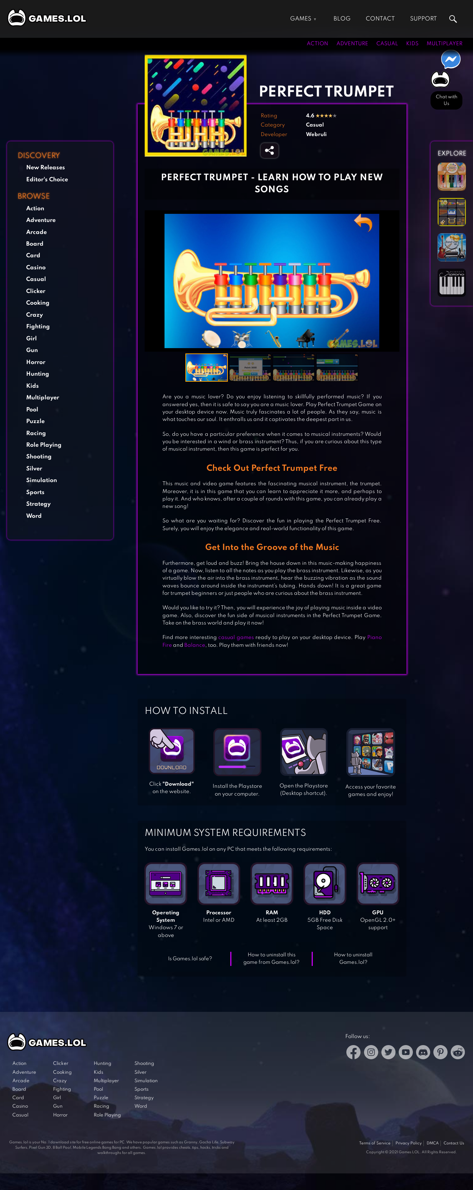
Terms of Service (375, 1143)
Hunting (37, 374)
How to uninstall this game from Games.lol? (271, 958)
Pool (32, 410)
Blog (342, 19)
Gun (32, 350)
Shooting (39, 457)
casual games (236, 637)
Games (300, 19)
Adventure (352, 43)
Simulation (41, 480)
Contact (380, 19)
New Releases (45, 168)
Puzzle (35, 421)
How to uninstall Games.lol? (353, 958)
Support (423, 19)
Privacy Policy (409, 1143)
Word (34, 516)
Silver (34, 469)
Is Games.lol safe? (190, 958)
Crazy (34, 315)
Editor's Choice (47, 180)
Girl (31, 339)
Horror (35, 362)
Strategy (38, 504)
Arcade (36, 232)
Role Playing (44, 445)
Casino (36, 268)
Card (33, 256)
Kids (412, 43)
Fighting (38, 327)
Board (35, 244)
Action (317, 43)
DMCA (433, 1143)
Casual (387, 43)
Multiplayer (444, 43)
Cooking (38, 303)
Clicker (35, 291)
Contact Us (454, 1143)
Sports (35, 493)
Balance (194, 645)
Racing (36, 433)
